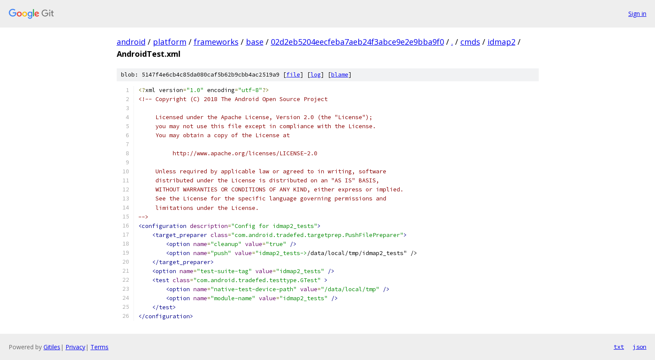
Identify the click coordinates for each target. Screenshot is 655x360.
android (131, 42)
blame (339, 74)
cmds (470, 42)
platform (169, 42)
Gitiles (51, 347)
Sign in (637, 13)
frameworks (216, 42)
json (639, 347)
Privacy (75, 347)
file (293, 74)
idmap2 (501, 42)
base (255, 42)
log (315, 74)
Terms (99, 347)
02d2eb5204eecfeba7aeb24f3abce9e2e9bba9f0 (357, 42)
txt (619, 347)
